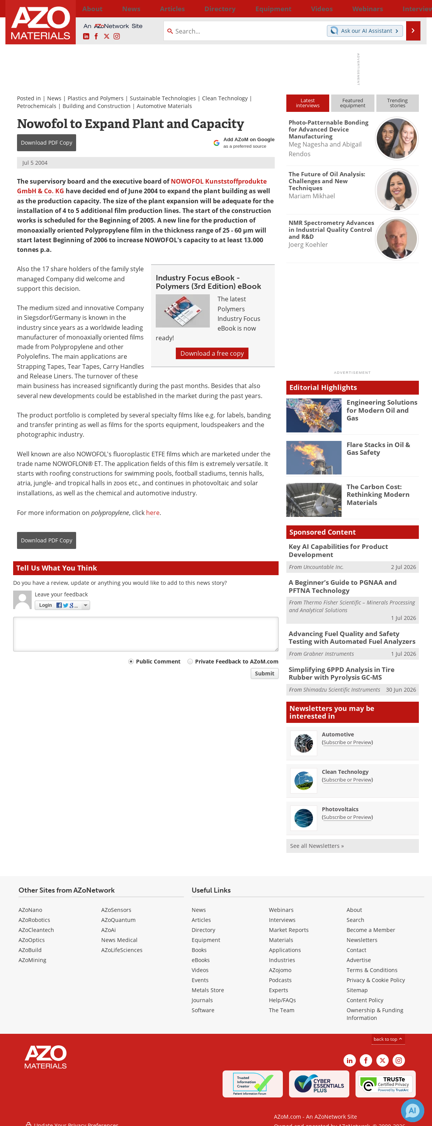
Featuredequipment (353, 103)
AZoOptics (32, 932)
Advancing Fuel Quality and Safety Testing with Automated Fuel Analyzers (350, 633)
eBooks (201, 952)
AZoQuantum (118, 912)
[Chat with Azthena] (412, 1110)
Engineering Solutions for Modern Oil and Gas (380, 405)
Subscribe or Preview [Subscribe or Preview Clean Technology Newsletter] (347, 772)
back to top (388, 1031)
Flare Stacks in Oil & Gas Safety (382, 448)
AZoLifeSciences (122, 942)
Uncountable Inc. (323, 565)
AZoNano (30, 902)
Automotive (338, 727)
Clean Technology (225, 98)
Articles (201, 912)
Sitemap (357, 982)
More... (408, 8)
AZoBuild (30, 942)
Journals (202, 992)
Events (200, 972)
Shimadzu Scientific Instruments (341, 682)
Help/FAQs (282, 992)
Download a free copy (212, 353)
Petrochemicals (36, 106)
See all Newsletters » (317, 838)
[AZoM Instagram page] (117, 36)
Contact (356, 942)
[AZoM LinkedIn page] (86, 36)
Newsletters (362, 932)
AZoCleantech (36, 922)
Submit (264, 673)
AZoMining (32, 952)
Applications (285, 942)
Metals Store (208, 982)
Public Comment (158, 661)
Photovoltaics (340, 801)
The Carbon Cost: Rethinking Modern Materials (375, 493)
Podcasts (280, 972)
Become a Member (371, 922)
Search (355, 912)
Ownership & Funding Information (375, 1006)
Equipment (206, 932)
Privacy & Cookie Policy (376, 972)
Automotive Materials (164, 106)
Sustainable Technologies (163, 98)
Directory (195, 8)
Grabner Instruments (328, 648)
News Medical (119, 932)
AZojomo (280, 962)
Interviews (282, 912)
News (54, 98)
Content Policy (365, 992)
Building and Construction (97, 106)
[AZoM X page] (107, 36)
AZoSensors (116, 902)
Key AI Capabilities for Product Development (333, 549)
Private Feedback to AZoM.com (237, 661)
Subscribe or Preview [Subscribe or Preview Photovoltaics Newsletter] (347, 809)
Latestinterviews (308, 103)
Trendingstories (397, 103)
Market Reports (289, 922)
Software (203, 1002)
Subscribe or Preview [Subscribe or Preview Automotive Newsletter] (347, 734)
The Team (281, 1002)
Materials (281, 932)
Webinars (281, 902)
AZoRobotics (34, 912)
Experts (278, 982)
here (153, 512)
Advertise (359, 952)
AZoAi (108, 922)
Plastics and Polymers (96, 98)
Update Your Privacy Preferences (72, 1116)
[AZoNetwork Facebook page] (96, 36)
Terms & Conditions (372, 962)
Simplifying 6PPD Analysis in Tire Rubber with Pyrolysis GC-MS (348, 667)
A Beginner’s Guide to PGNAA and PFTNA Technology (347, 583)
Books (199, 942)
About (354, 902)
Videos (200, 962)
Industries (282, 952)
